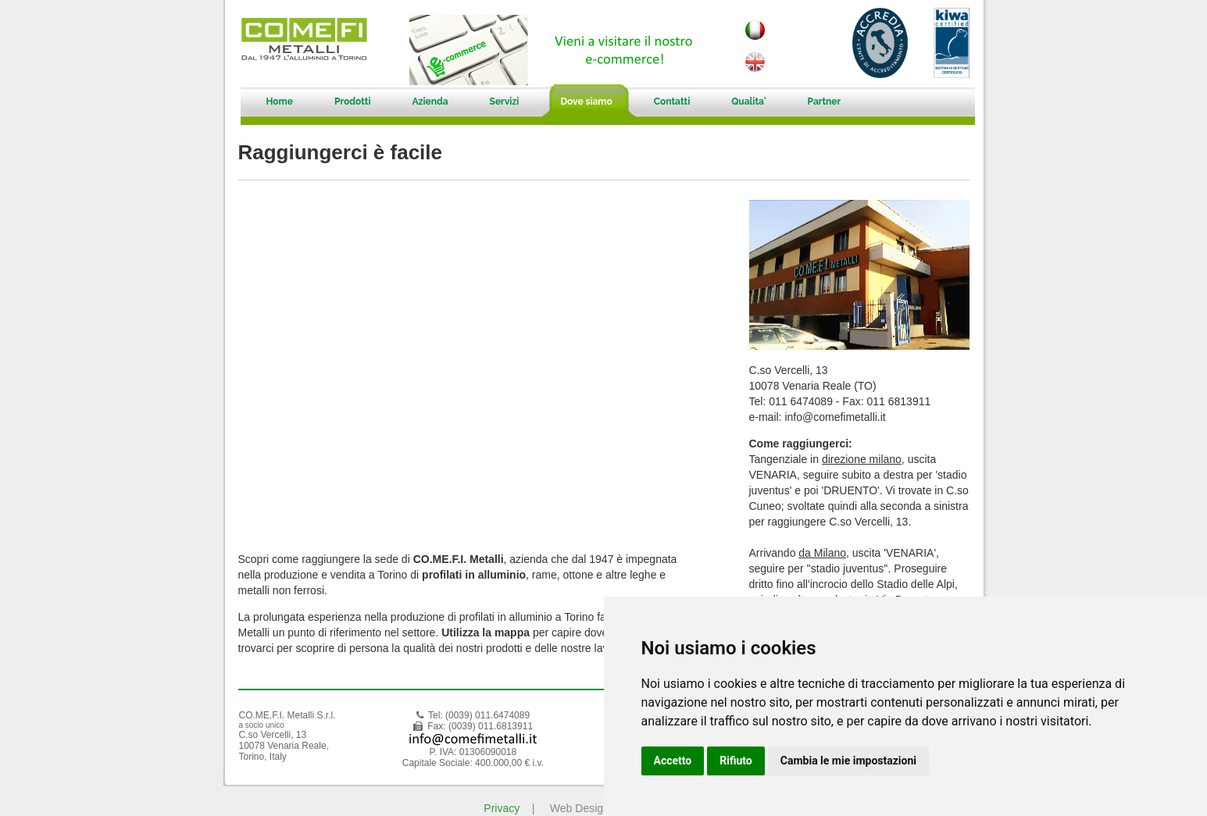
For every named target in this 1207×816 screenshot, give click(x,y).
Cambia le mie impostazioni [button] (848, 760)
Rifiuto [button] (736, 760)
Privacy (502, 808)
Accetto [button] (673, 760)
